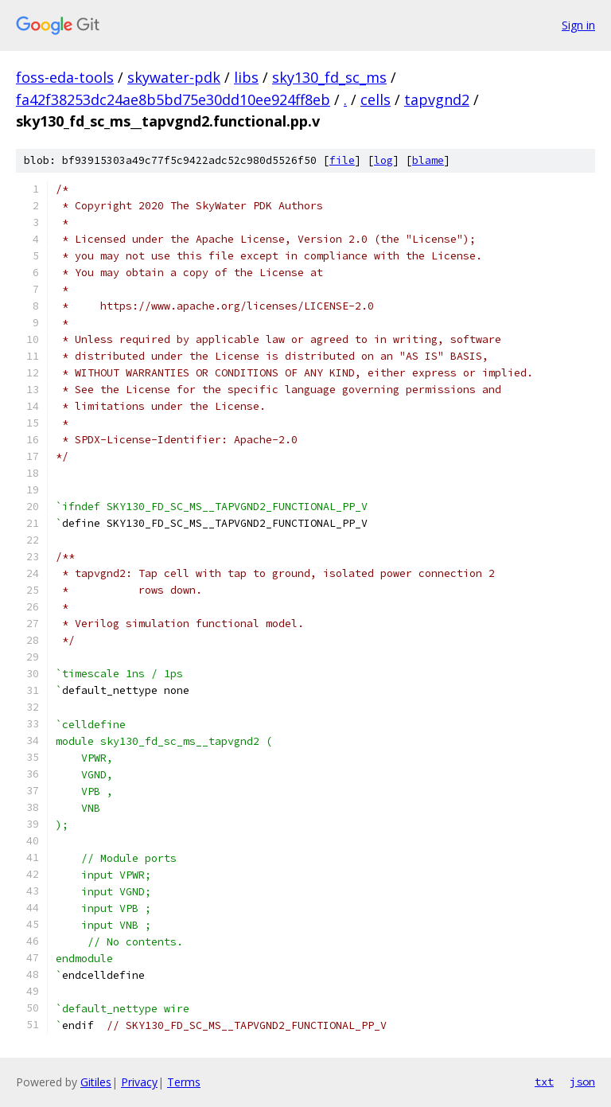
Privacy (139, 1081)
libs (246, 77)
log (383, 160)
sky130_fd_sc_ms (329, 77)
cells (375, 99)
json (582, 1081)
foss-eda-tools (65, 77)
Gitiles (95, 1081)
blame (428, 160)
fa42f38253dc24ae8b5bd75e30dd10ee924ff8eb (173, 99)
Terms (183, 1081)
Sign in (578, 25)
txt (544, 1081)
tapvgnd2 (436, 99)
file (342, 160)
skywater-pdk (173, 77)
